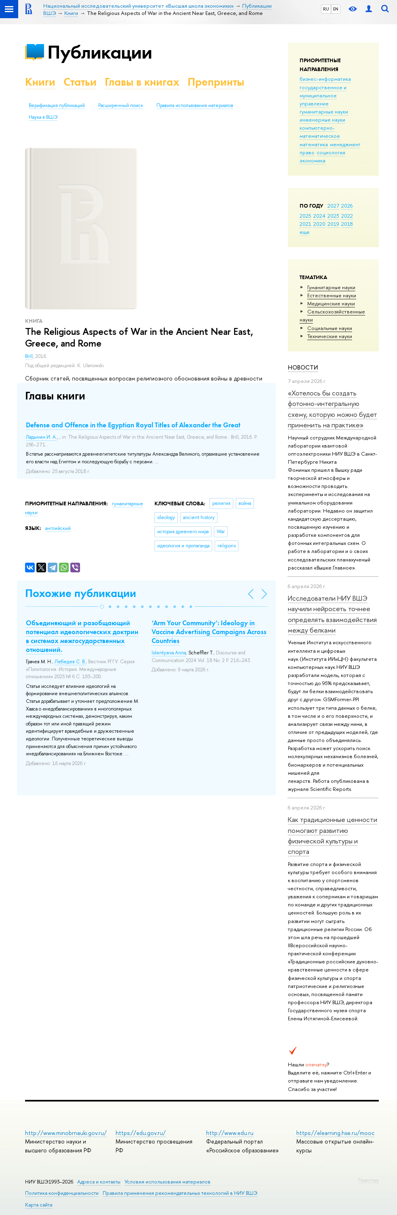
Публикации (99, 52)
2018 (347, 223)
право (307, 152)
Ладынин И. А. (41, 437)
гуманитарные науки (324, 111)
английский (58, 528)
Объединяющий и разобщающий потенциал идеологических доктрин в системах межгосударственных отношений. (82, 636)
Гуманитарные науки (331, 287)
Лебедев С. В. (70, 661)
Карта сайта (38, 1204)
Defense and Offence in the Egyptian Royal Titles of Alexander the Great (133, 424)
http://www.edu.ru (229, 1133)
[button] (102, 607)
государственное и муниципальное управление (323, 95)
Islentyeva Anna (169, 653)
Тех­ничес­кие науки (329, 336)
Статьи (80, 82)
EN (335, 9)
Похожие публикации (80, 593)
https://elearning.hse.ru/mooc (335, 1133)
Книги (40, 82)
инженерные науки (322, 119)
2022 (347, 215)
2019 (333, 223)
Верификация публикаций (57, 105)
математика (314, 144)
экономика (312, 160)
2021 (305, 223)
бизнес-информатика (325, 78)
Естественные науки (331, 295)
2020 (319, 223)
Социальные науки (329, 328)
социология (331, 152)
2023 (333, 215)
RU (326, 9)
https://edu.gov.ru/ (141, 1133)
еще (305, 231)
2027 (333, 205)
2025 (305, 215)
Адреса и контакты (98, 1181)
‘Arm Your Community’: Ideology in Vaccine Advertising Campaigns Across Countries (209, 631)
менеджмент (345, 144)
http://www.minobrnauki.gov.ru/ (66, 1133)
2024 (319, 215)
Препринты (216, 82)
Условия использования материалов (168, 1181)
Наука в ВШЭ (43, 117)
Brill (29, 356)
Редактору (368, 1180)
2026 (347, 205)
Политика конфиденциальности (62, 1193)
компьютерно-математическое (320, 131)
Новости (303, 367)
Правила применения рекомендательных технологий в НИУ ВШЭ (180, 1193)
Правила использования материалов (194, 105)
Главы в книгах (142, 82)
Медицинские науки (331, 303)
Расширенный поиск (120, 105)
